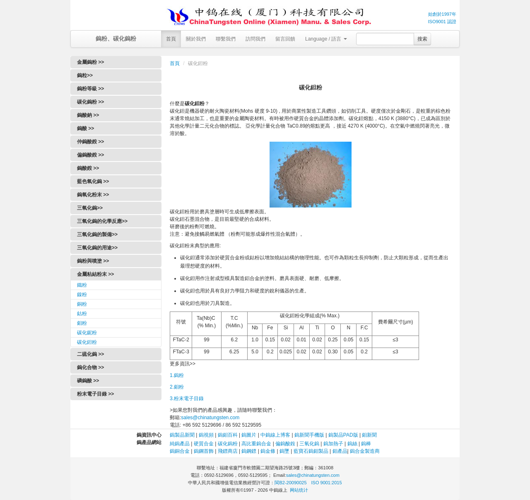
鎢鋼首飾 (204, 451)
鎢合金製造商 (365, 451)
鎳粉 (82, 294)
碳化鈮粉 (87, 333)
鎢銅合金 (180, 451)
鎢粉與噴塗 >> (93, 261)
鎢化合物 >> (90, 367)
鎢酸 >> (85, 128)
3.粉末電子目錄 (187, 398)
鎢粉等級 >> (90, 89)
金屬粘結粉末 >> (95, 274)
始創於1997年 (442, 14)
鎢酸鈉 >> (88, 115)
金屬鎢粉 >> (90, 62)
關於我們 (196, 39)
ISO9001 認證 (442, 21)
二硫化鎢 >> (90, 354)
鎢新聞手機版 (309, 435)
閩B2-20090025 (290, 482)
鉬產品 (339, 451)
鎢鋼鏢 (248, 451)
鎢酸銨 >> (88, 168)
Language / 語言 (326, 39)
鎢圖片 (248, 435)
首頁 (171, 39)
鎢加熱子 (333, 444)
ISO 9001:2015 (326, 482)
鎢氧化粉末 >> (93, 195)
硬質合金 (204, 444)
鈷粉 (82, 313)
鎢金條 (267, 451)
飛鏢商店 (228, 451)
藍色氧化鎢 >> (93, 181)
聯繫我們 (226, 39)
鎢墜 (284, 451)
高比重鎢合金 (256, 444)
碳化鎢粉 (228, 444)
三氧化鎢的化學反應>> (102, 221)
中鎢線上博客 (275, 435)
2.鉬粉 (177, 387)
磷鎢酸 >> (88, 381)
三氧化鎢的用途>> (97, 248)
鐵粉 (82, 285)
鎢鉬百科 (228, 435)
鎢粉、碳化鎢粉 (116, 38)
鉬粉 (82, 323)
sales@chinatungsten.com (210, 417)
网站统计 (299, 490)
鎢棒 (366, 444)
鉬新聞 (369, 435)
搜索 (422, 39)
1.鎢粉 (177, 375)
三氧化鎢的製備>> (97, 234)
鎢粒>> (85, 75)
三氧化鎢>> (90, 208)
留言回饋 (285, 39)
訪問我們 (255, 39)
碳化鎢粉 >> (90, 102)
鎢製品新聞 (183, 435)
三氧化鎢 (309, 444)
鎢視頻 (206, 435)
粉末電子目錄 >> (95, 394)
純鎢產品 (180, 444)
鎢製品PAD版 (343, 435)
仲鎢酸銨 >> (90, 142)
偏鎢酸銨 (285, 444)
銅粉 (82, 304)
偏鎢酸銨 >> (90, 155)
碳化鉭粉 (87, 342)
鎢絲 (352, 444)
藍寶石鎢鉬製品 (311, 451)
